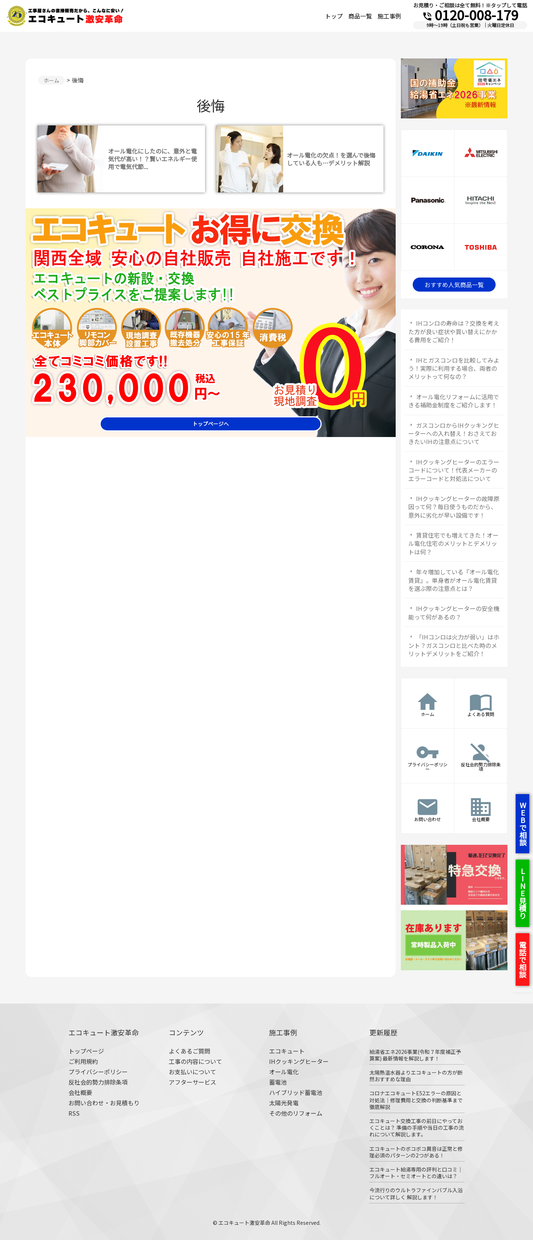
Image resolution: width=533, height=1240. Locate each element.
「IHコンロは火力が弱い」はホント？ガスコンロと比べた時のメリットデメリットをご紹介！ (453, 645)
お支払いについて (192, 1071)
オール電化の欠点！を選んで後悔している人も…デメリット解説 (331, 159)
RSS (74, 1113)
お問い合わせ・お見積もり (104, 1102)
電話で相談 (522, 959)
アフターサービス (192, 1082)
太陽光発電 (284, 1102)
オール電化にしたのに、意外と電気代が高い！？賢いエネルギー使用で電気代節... (152, 159)
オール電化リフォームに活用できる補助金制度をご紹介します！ (453, 400)
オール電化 (284, 1071)
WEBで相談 (522, 824)
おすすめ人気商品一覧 (454, 284)
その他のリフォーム (295, 1113)
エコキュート (287, 1050)
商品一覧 (360, 15)
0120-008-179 (470, 14)
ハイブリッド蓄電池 (295, 1092)
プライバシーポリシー (98, 1071)
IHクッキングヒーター (299, 1061)
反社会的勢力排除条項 (98, 1082)
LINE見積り (522, 893)
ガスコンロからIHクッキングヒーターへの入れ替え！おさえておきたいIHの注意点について (453, 433)
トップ (334, 15)
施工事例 (389, 15)
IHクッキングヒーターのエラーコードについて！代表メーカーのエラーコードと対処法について (453, 470)
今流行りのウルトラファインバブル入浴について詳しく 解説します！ (416, 1193)
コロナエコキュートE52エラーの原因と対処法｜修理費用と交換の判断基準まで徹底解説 (416, 1099)
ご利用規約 (83, 1061)
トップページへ (210, 423)
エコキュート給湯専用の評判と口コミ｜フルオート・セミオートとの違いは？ (416, 1173)
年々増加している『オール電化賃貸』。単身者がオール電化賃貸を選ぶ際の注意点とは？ (453, 580)
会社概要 (80, 1092)
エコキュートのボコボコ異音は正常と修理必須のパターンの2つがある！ (416, 1152)
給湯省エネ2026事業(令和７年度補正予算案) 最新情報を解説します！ (415, 1055)
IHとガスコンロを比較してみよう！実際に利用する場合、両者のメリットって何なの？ (453, 368)
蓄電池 (278, 1082)
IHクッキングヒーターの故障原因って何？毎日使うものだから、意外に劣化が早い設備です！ (453, 507)
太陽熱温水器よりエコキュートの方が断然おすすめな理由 (416, 1076)
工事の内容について (195, 1061)
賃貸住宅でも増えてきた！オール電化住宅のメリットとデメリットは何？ (453, 543)
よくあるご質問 (189, 1050)
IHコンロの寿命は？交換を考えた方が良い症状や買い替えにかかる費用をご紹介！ (453, 331)
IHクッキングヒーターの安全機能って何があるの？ (453, 612)
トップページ (86, 1050)
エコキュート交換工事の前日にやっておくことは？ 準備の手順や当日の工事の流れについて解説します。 (416, 1127)
